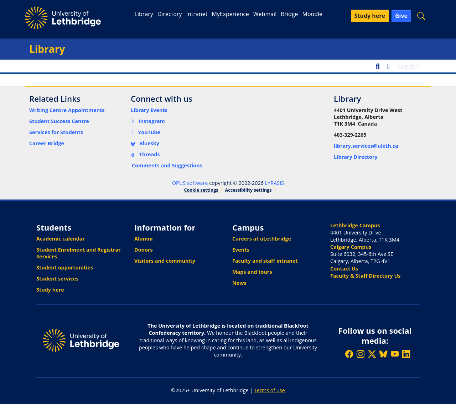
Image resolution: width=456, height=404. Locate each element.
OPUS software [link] (190, 183)
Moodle (312, 14)
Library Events (149, 110)
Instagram (148, 121)
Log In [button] (407, 66)
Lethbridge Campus (355, 225)
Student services (57, 278)
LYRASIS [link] (274, 183)
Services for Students (56, 132)
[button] (421, 16)
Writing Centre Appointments (67, 110)
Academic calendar (60, 238)
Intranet (196, 14)
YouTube (145, 132)
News (239, 282)
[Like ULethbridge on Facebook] (349, 353)
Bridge (289, 14)
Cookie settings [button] (201, 190)
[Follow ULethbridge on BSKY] (383, 353)
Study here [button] (369, 16)
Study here (50, 289)
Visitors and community (164, 260)
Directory (169, 14)
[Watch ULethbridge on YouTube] (394, 353)
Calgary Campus (350, 246)
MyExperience (230, 14)
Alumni (143, 238)
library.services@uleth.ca (366, 145)
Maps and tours (252, 271)
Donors (143, 249)
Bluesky (145, 143)
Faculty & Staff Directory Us (365, 275)
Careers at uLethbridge (261, 238)
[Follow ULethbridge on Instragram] (360, 353)
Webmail (264, 14)
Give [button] (401, 16)
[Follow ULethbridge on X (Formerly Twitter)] (372, 353)
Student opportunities (64, 267)
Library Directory (356, 156)
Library (144, 14)
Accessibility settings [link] (248, 190)
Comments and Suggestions (167, 165)
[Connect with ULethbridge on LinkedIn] (406, 353)
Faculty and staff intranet (265, 260)
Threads (145, 154)
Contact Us (344, 268)
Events (240, 249)
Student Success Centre (59, 121)
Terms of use (269, 390)
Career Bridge (46, 143)
